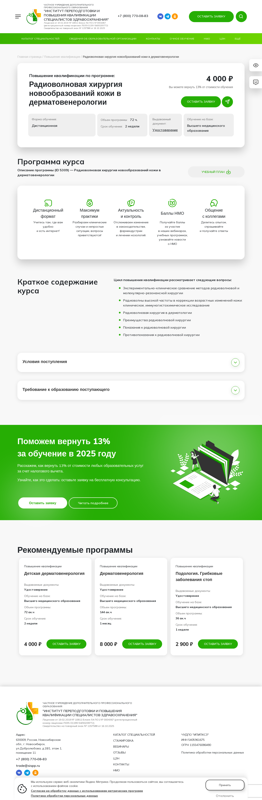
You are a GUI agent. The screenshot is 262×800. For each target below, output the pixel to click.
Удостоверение (165, 130)
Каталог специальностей (40, 38)
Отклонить (225, 796)
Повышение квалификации (62, 57)
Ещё (238, 38)
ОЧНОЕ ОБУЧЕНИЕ (182, 38)
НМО (207, 38)
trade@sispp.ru (28, 766)
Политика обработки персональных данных (64, 796)
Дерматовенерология (121, 573)
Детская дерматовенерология (54, 573)
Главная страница (29, 57)
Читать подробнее (93, 503)
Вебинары (121, 746)
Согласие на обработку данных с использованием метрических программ (87, 791)
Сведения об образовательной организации (103, 38)
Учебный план (216, 171)
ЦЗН (222, 38)
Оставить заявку (201, 101)
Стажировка (123, 740)
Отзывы (119, 752)
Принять (225, 785)
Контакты (153, 38)
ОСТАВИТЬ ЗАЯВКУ (211, 16)
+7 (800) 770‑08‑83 (133, 16)
